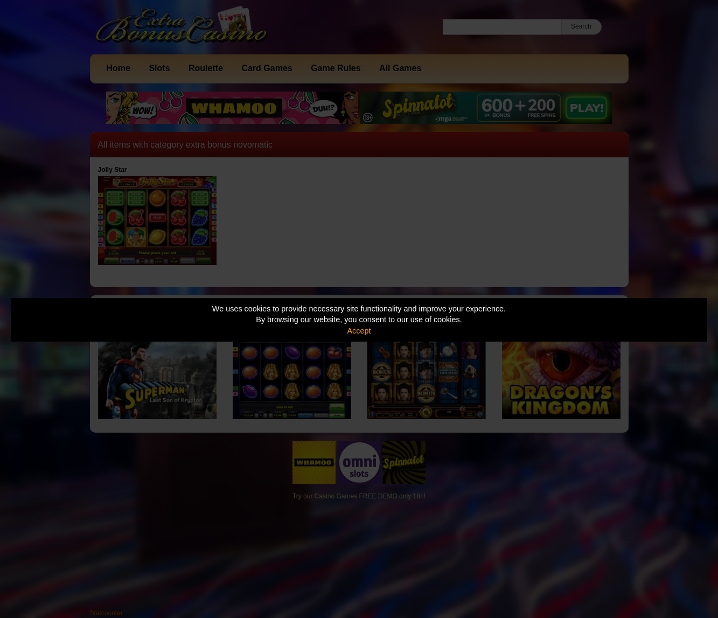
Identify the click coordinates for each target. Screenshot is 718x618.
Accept (359, 331)
